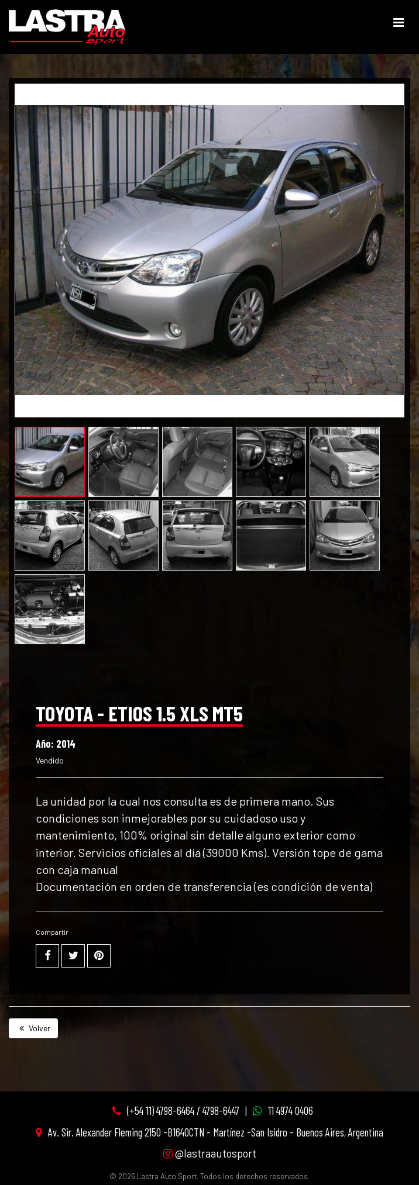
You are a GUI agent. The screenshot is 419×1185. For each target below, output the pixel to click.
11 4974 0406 (290, 1110)
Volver (33, 1028)
